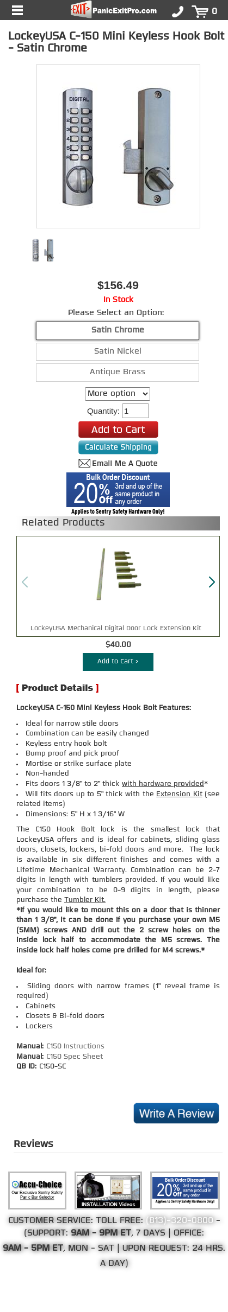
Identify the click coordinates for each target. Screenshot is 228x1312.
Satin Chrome (117, 331)
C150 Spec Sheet (74, 1056)
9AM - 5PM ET (33, 1248)
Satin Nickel (117, 352)
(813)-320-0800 (179, 1221)
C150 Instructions (75, 1046)
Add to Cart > (118, 661)
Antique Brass (117, 372)
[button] (211, 582)
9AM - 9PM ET (101, 1233)
